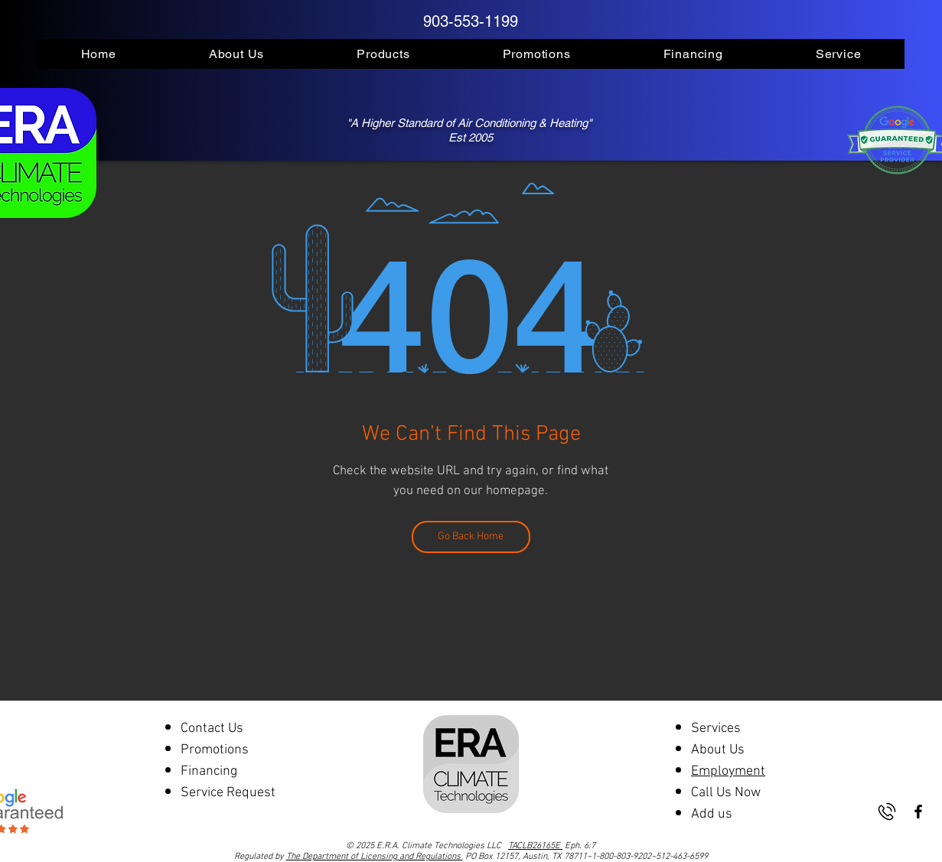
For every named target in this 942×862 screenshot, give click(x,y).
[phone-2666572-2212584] (887, 811)
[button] (236, 54)
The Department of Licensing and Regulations (374, 856)
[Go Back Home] (471, 537)
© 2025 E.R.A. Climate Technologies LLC (454, 846)
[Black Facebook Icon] (918, 811)
